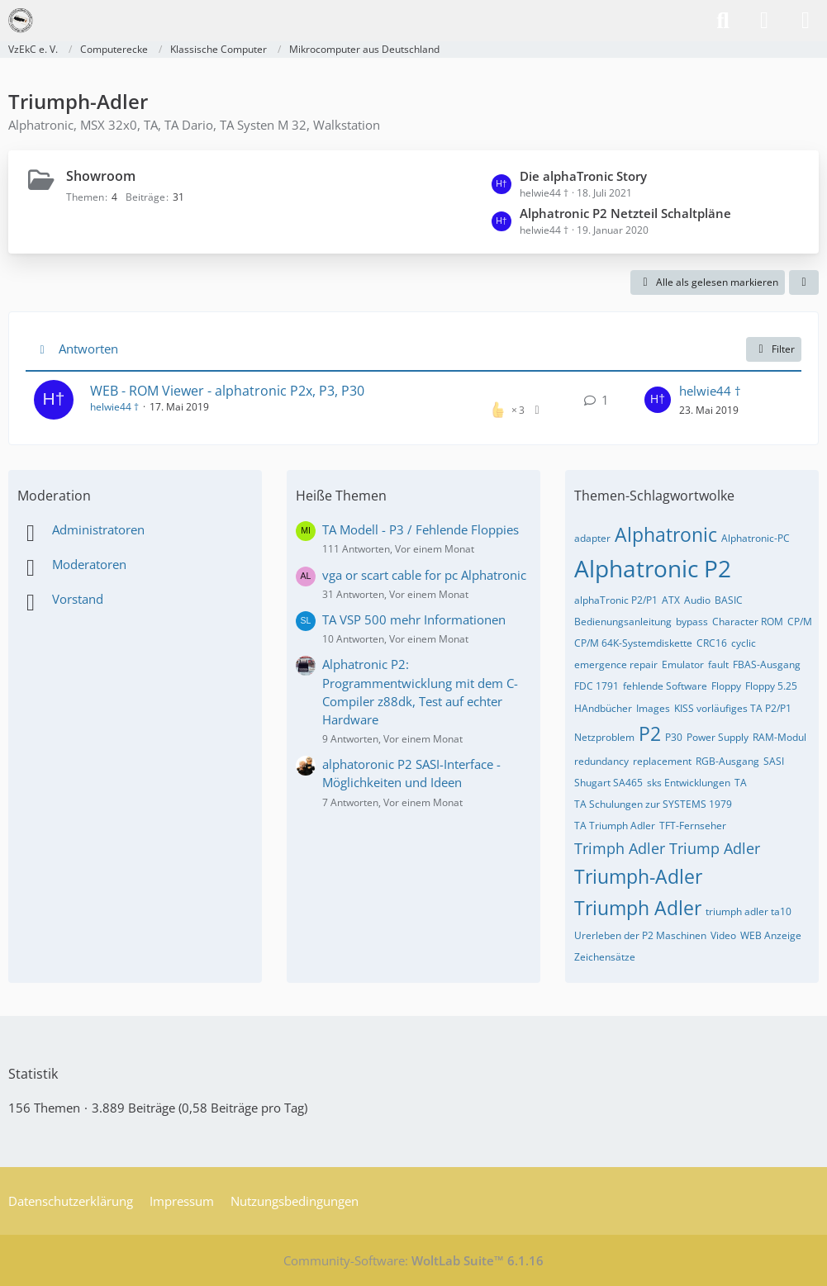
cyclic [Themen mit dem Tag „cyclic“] (743, 643)
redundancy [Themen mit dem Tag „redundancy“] (601, 761)
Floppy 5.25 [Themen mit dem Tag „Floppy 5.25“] (771, 686)
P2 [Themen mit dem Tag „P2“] (650, 733)
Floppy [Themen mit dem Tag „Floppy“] (726, 686)
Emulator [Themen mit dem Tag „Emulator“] (683, 664)
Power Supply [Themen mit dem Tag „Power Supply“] (718, 737)
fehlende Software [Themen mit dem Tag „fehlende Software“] (665, 686)
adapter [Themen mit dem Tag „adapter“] (592, 538)
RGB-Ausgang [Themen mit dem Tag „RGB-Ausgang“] (727, 761)
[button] (804, 282)
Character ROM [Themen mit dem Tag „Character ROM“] (747, 622)
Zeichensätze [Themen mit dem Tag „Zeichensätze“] (604, 957)
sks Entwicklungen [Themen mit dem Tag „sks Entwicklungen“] (688, 783)
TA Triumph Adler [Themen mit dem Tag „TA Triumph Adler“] (614, 826)
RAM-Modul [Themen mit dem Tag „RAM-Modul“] (779, 737)
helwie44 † (114, 407)
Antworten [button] (88, 348)
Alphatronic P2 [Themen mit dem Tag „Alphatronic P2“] (652, 568)
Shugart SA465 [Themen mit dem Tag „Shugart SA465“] (608, 783)
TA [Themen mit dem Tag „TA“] (740, 783)
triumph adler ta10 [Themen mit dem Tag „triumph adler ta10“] (748, 911)
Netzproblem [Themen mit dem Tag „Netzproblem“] (604, 737)
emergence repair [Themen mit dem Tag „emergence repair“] (616, 664)
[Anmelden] (764, 20)
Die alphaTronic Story (583, 176)
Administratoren (98, 529)
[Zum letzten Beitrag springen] (657, 400)
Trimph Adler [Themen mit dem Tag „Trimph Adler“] (619, 848)
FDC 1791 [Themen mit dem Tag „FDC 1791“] (596, 686)
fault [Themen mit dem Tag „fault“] (718, 664)
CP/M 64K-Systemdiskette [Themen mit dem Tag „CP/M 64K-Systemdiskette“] (633, 643)
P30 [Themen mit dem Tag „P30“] (673, 737)
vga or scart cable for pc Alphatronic (424, 575)
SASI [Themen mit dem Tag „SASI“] (773, 761)
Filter (774, 349)
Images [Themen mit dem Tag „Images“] (653, 708)
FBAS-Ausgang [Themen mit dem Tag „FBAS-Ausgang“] (767, 664)
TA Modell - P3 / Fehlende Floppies (420, 529)
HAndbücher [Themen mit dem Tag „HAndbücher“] (603, 708)
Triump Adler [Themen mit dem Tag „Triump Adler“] (714, 848)
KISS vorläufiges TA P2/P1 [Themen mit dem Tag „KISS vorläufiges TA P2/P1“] (732, 708)
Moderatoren (89, 564)
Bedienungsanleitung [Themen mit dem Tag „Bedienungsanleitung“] (623, 622)
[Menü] (805, 20)
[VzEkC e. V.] (20, 20)
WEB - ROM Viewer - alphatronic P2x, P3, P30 (227, 391)
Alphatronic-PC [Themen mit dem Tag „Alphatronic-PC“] (755, 538)
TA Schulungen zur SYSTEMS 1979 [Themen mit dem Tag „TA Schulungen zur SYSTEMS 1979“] (653, 804)
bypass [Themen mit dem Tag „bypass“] (692, 622)
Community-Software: (413, 1260)
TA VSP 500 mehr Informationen (414, 619)
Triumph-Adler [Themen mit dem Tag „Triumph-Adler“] (638, 876)
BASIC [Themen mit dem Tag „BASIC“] (729, 600)
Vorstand (77, 599)
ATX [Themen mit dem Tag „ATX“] (671, 600)
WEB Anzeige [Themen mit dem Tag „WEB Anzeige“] (770, 935)
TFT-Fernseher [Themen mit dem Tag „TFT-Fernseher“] (692, 826)
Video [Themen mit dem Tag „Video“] (723, 935)
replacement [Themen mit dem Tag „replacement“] (662, 761)
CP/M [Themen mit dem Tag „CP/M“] (799, 622)
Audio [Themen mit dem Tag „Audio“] (697, 600)
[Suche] (722, 20)
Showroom (100, 176)
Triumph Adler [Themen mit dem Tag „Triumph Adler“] (637, 908)
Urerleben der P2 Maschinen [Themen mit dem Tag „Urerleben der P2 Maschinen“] (640, 935)
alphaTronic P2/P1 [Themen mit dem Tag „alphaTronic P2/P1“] (616, 600)
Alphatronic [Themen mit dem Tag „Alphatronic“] (666, 534)
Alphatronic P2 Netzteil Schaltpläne (625, 213)
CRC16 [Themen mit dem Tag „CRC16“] (711, 643)
